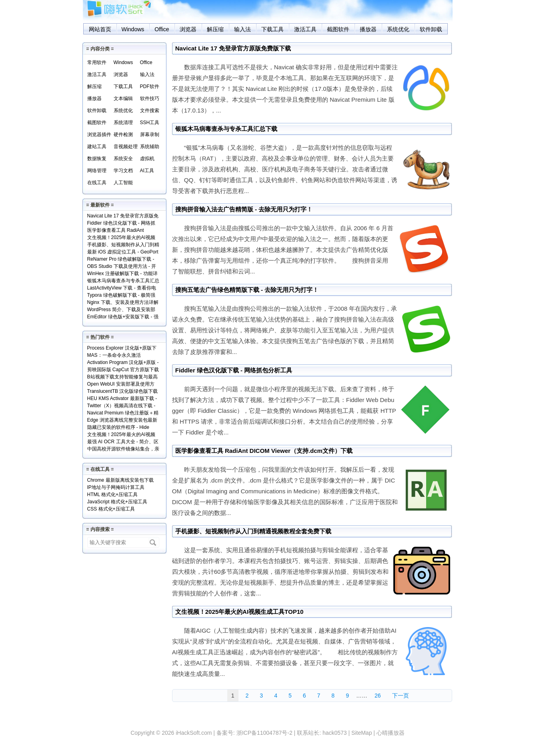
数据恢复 (96, 158)
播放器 (368, 29)
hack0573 (335, 733)
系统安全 (123, 158)
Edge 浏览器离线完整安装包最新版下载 (122, 420)
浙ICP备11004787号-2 (264, 733)
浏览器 (188, 29)
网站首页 (100, 29)
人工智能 (123, 182)
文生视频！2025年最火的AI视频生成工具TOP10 (239, 611)
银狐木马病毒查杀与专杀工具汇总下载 (226, 128)
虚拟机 (147, 158)
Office (161, 29)
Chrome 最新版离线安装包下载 (120, 480)
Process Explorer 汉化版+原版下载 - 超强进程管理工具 (122, 348)
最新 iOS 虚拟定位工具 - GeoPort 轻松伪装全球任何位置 (122, 252)
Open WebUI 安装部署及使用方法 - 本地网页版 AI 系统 (120, 384)
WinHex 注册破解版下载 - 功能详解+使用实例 (122, 274)
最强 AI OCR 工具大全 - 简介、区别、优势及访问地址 (123, 442)
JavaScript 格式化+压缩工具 (117, 502)
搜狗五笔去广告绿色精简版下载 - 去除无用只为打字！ (247, 289)
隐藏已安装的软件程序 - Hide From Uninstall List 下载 (118, 427)
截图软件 (338, 29)
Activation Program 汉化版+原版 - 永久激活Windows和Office (123, 363)
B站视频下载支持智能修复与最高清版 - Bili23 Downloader (122, 377)
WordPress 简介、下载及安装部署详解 (121, 310)
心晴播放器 (391, 733)
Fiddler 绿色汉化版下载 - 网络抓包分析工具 (234, 370)
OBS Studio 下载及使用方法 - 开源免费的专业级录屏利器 (121, 266)
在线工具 (96, 182)
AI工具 (147, 170)
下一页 (400, 695)
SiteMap (361, 733)
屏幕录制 (149, 134)
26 (378, 695)
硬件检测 (123, 134)
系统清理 (123, 122)
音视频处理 (126, 146)
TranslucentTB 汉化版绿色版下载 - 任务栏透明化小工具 (122, 391)
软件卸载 (431, 29)
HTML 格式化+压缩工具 (112, 494)
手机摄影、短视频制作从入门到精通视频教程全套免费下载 (253, 531)
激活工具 (305, 29)
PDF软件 (149, 86)
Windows (133, 29)
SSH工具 (150, 122)
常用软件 (96, 62)
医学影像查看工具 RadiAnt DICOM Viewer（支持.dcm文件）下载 (264, 450)
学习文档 (123, 170)
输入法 (242, 29)
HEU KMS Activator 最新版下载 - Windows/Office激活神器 (122, 399)
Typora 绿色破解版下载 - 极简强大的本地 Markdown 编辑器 (121, 295)
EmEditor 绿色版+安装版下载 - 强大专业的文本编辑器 (122, 317)
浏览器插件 (99, 134)
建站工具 (96, 146)
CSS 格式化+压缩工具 (111, 509)
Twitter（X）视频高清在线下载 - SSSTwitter (121, 406)
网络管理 (96, 170)
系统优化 (398, 29)
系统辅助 (149, 146)
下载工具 (272, 29)
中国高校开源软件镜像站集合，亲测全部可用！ (123, 449)
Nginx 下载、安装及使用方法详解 (122, 302)
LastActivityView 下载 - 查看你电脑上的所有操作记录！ (121, 288)
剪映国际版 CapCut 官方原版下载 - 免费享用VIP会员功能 (123, 370)
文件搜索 (149, 110)
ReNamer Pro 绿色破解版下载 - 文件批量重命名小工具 (120, 259)
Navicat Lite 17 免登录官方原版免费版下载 (233, 48)
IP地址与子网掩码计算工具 (115, 487)
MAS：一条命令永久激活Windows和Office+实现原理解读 (121, 355)
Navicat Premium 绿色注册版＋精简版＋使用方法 (123, 413)
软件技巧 (149, 98)
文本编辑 (123, 98)
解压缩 (215, 29)
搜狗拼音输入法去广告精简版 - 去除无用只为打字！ (244, 209)
